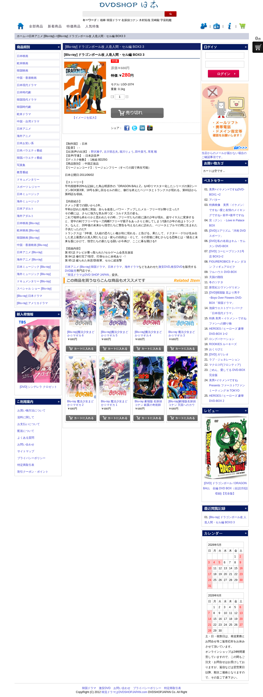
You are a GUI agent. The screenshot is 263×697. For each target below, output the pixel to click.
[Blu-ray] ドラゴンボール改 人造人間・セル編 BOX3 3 (91, 36)
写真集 (21, 165)
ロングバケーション (221, 339)
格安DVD (176, 266)
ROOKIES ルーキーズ (223, 344)
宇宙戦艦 (166, 20)
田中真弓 (140, 151)
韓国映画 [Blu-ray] (28, 237)
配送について (25, 431)
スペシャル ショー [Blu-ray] (34, 288)
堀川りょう (127, 151)
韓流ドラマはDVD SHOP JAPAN (88, 274)
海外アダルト (25, 216)
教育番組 (22, 172)
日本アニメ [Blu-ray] (41, 36)
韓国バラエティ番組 (29, 157)
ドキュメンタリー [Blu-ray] (34, 281)
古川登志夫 (111, 151)
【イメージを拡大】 (85, 117)
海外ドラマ (132, 266)
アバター (214, 199)
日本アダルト (25, 208)
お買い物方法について (31, 410)
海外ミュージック (28, 201)
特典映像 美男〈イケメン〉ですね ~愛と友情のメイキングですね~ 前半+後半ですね (227, 210)
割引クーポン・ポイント (32, 471)
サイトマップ (25, 451)
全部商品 (36, 26)
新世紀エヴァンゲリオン (224, 287)
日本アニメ (24, 128)
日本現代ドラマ (27, 85)
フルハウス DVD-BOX (223, 272)
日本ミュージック (28, 194)
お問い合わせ (25, 444)
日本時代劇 (24, 92)
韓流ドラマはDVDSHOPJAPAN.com (124, 692)
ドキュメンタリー (28, 179)
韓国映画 (22, 70)
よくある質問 (25, 437)
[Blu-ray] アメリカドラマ (32, 303)
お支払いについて (28, 424)
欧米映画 (22, 63)
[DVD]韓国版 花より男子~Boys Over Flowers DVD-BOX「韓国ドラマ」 (225, 298)
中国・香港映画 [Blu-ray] (32, 245)
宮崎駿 (155, 20)
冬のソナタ (216, 282)
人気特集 (92, 26)
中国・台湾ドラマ (28, 121)
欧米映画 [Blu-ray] (28, 230)
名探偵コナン (129, 20)
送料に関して (25, 417)
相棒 (103, 20)
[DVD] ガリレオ (219, 354)
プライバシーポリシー (31, 458)
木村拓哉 (144, 20)
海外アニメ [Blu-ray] (29, 259)
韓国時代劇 (24, 107)
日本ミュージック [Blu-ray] (34, 266)
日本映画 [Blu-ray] (28, 223)
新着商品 (55, 26)
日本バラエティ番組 (29, 150)
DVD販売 (70, 270)
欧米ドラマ (24, 114)
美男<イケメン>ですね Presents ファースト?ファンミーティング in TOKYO (227, 385)
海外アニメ (24, 136)
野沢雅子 (96, 151)
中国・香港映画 (27, 77)
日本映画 (22, 56)
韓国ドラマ (114, 20)
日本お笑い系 (25, 143)
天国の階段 (216, 277)
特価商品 (74, 26)
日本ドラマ (115, 266)
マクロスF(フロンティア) (225, 364)
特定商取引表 (25, 465)
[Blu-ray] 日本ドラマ (29, 296)
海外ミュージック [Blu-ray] (34, 274)
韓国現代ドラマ (27, 99)
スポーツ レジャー (28, 186)
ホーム (21, 36)
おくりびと (216, 349)
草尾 (151, 151)
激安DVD (164, 266)
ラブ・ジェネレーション (224, 359)
